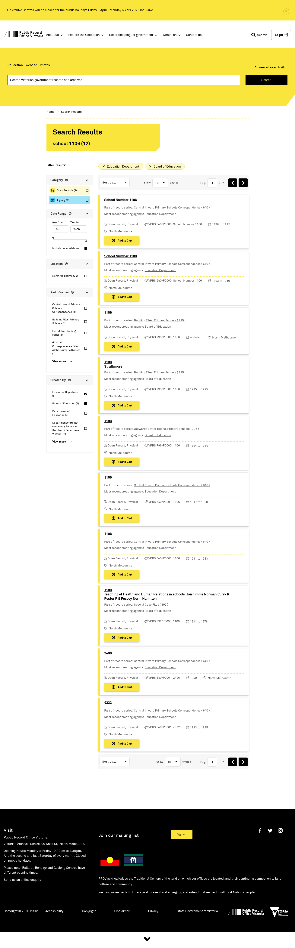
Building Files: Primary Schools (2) (65, 321)
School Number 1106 (121, 201)
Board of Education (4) (65, 403)
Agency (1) (63, 200)
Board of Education (158, 331)
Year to (74, 222)
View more (59, 361)
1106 (108, 317)
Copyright (89, 931)
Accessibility (54, 931)
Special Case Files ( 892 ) (151, 619)
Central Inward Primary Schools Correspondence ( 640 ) (172, 208)
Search (266, 80)
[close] (286, 11)
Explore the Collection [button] (84, 35)
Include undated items (65, 248)
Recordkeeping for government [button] (131, 35)
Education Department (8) (65, 394)
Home (50, 111)
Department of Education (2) (61, 413)
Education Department (160, 214)
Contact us (194, 35)
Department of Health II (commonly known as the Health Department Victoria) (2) (66, 428)
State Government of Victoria (197, 931)
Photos (45, 65)
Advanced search (269, 67)
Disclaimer (121, 931)
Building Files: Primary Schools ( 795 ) (160, 325)
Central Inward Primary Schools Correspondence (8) (66, 308)
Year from (57, 222)
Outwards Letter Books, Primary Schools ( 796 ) (166, 437)
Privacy (153, 931)
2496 (108, 670)
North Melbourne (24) (65, 276)
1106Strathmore (114, 371)
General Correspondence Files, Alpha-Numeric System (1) (66, 348)
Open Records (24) (67, 190)
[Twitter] (270, 850)
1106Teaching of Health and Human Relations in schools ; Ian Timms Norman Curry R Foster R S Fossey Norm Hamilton (167, 609)
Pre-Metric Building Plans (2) (64, 333)
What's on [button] (170, 35)
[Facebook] (260, 850)
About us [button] (52, 35)
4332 (108, 722)
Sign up (181, 854)
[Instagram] (280, 850)
